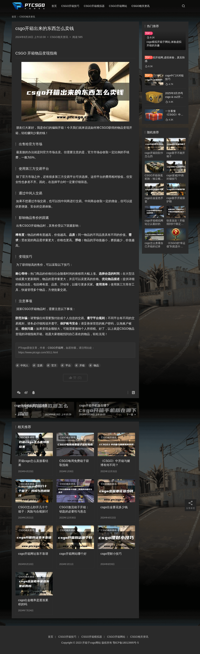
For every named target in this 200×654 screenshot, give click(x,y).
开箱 (82, 365)
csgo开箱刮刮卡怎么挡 (154, 154)
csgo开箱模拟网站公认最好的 (154, 222)
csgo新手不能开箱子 (176, 154)
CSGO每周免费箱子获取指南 (74, 463)
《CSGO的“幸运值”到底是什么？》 (176, 245)
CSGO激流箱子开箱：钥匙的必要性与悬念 (74, 509)
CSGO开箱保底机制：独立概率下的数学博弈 (154, 177)
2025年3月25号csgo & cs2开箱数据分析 (174, 97)
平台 (68, 365)
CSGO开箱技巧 (70, 5)
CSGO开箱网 (55, 347)
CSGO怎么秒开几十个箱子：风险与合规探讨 (33, 509)
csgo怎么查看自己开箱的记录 (154, 245)
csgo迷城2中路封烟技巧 (175, 177)
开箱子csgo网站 (91, 642)
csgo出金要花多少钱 (114, 507)
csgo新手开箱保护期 (176, 200)
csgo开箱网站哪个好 (73, 553)
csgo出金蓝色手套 (154, 200)
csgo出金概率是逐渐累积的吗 (33, 602)
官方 (54, 365)
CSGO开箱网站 (118, 5)
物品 (96, 365)
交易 (39, 365)
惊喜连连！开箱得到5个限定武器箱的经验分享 (176, 222)
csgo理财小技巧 (111, 553)
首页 (54, 5)
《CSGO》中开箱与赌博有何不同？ (115, 463)
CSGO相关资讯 (141, 5)
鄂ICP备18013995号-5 (126, 642)
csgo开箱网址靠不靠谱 (33, 553)
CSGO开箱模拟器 (94, 5)
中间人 (24, 365)
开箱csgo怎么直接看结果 (33, 463)
